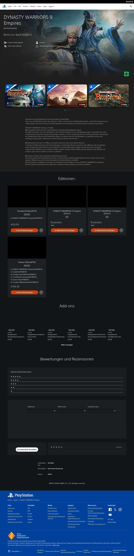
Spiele (10, 6)
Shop (44, 6)
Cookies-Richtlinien (87, 551)
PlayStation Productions (15, 516)
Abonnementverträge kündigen (119, 551)
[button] (67, 95)
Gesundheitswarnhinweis (96, 518)
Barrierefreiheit (52, 511)
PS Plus (30, 516)
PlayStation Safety (73, 511)
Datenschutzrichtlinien (52, 551)
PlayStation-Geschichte (15, 522)
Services (25, 6)
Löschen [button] (119, 447)
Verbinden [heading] (112, 505)
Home (9, 500)
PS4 (19, 6)
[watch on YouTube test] (82, 104)
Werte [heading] (50, 505)
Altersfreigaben (93, 516)
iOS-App (110, 519)
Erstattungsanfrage (74, 524)
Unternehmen (12, 519)
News (39, 6)
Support (51, 6)
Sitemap (79, 551)
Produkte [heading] (31, 505)
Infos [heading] (9, 505)
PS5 (15, 6)
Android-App (112, 522)
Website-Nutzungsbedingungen (68, 551)
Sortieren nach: (93, 407)
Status (70, 514)
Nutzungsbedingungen (95, 508)
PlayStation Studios (14, 514)
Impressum (11, 508)
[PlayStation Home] (4, 6)
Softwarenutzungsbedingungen (101, 551)
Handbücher (71, 527)
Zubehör (32, 6)
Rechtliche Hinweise (40, 551)
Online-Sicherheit (53, 514)
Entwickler (91, 521)
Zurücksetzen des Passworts (76, 521)
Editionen (31, 407)
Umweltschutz (52, 508)
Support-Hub (72, 508)
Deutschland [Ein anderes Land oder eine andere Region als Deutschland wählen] (15, 551)
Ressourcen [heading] (92, 505)
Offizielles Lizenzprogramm (96, 524)
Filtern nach (62, 407)
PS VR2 (30, 514)
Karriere (10, 511)
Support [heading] (71, 505)
